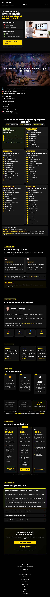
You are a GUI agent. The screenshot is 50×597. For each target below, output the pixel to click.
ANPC (25, 586)
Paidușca (32, 173)
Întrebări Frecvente (25, 569)
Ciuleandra (32, 204)
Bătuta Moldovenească (35, 192)
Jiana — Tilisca (9, 210)
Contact (25, 591)
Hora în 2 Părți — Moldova (35, 163)
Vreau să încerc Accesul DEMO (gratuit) (11, 42)
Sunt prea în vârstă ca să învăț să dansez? (16, 520)
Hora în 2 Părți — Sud (34, 165)
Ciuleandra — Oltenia (11, 198)
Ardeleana (32, 138)
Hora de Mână (33, 161)
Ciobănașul (32, 179)
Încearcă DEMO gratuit (10, 469)
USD (42, 4)
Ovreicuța (32, 202)
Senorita (32, 212)
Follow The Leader (34, 146)
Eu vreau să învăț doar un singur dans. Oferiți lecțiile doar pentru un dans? (23, 491)
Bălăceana (8, 204)
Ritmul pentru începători (11, 135)
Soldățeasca (9, 165)
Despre (12, 5)
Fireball (32, 218)
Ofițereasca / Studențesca (11, 175)
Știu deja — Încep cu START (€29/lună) (25, 547)
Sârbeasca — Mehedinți (11, 161)
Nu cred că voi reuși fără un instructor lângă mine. (18, 511)
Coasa (8, 177)
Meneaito (32, 167)
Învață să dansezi (10, 2)
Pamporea (33, 206)
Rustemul (32, 181)
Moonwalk (33, 223)
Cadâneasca (9, 208)
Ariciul (8, 196)
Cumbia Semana (33, 214)
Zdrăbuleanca (9, 171)
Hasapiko (32, 196)
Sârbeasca (32, 157)
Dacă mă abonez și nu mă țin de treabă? (15, 515)
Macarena (32, 142)
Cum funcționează (5, 5)
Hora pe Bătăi (33, 177)
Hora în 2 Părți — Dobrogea (12, 192)
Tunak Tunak (33, 210)
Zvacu (31, 169)
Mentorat (25, 576)
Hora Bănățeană (33, 136)
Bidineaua (32, 171)
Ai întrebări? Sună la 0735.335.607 (25, 567)
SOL (25, 589)
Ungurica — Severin (34, 159)
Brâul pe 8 (32, 144)
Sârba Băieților (33, 208)
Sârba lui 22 (9, 179)
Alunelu (32, 194)
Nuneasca (8, 200)
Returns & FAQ (25, 584)
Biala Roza (8, 206)
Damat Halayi (9, 167)
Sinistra (32, 140)
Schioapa (8, 169)
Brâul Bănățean (34, 200)
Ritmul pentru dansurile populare (13, 137)
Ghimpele (32, 175)
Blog (25, 571)
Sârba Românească (10, 159)
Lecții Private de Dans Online (25, 574)
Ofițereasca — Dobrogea (11, 173)
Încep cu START (25, 469)
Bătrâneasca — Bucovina (11, 202)
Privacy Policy (25, 581)
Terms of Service (25, 579)
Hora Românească (34, 134)
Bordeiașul (8, 194)
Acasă (3, 2)
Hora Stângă (9, 163)
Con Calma (32, 216)
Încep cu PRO (39, 469)
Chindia (8, 157)
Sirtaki (31, 198)
